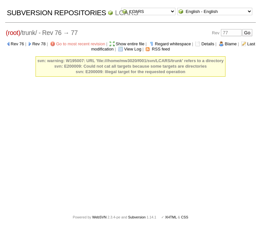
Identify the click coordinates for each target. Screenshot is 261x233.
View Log (132, 49)
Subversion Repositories (56, 13)
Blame (231, 43)
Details (207, 43)
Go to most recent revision (80, 43)
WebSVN (99, 217)
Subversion (137, 217)
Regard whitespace (173, 43)
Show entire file (130, 43)
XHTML (171, 217)
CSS (184, 217)
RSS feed (161, 49)
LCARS (126, 13)
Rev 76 (17, 43)
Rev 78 (39, 43)
